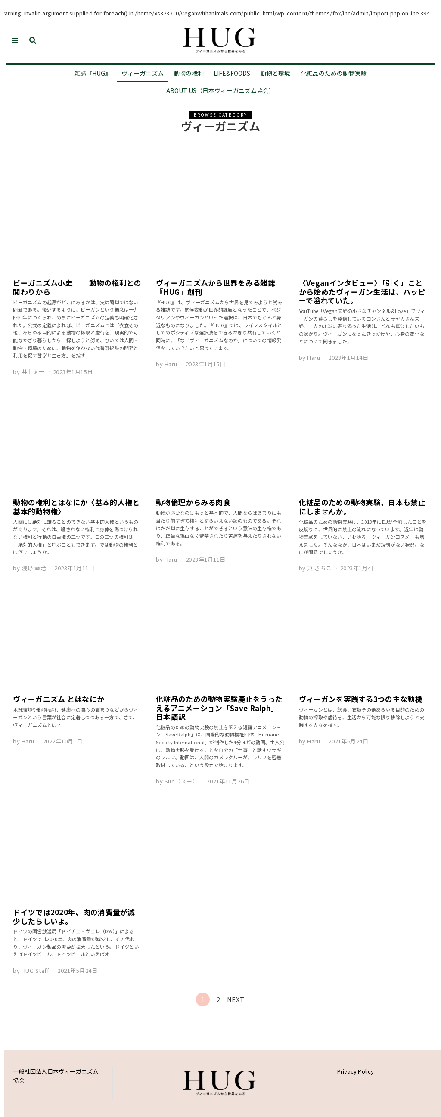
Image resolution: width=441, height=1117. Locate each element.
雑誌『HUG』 (92, 73)
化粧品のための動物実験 (334, 73)
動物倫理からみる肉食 (193, 502)
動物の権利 (189, 73)
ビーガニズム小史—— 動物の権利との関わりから (77, 287)
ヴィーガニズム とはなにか (58, 698)
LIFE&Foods (232, 73)
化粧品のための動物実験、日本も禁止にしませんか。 (362, 506)
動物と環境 (275, 73)
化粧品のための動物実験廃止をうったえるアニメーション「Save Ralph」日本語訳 (219, 707)
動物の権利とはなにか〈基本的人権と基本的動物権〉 (76, 506)
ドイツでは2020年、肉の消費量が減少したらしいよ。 (74, 916)
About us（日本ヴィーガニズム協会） (220, 90)
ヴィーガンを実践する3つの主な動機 (360, 698)
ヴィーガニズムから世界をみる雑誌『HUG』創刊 (215, 287)
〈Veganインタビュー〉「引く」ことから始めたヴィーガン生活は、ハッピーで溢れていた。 (362, 291)
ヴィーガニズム (142, 73)
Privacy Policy (355, 1071)
